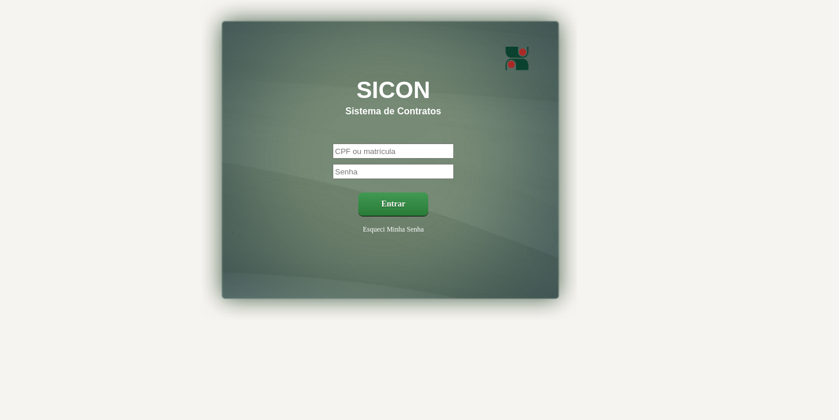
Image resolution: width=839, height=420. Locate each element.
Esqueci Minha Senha (393, 229)
